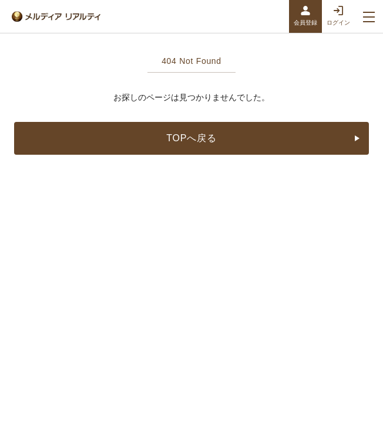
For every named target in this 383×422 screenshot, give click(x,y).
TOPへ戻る (265, 138)
